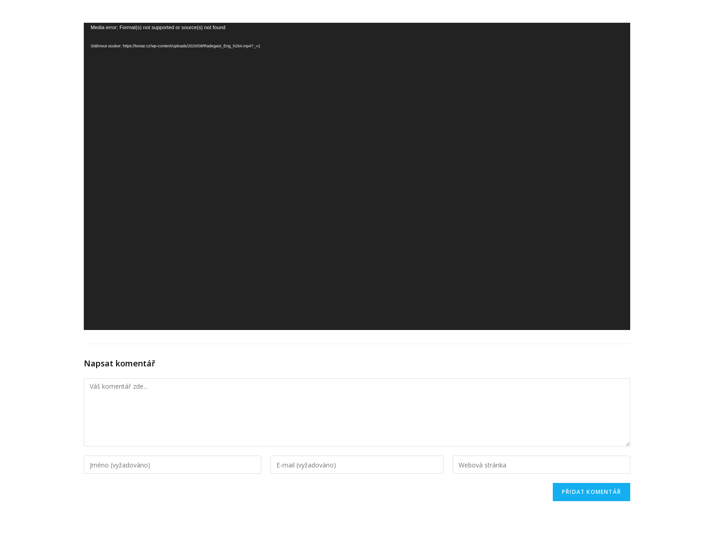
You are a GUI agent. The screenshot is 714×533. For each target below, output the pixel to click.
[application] (357, 176)
